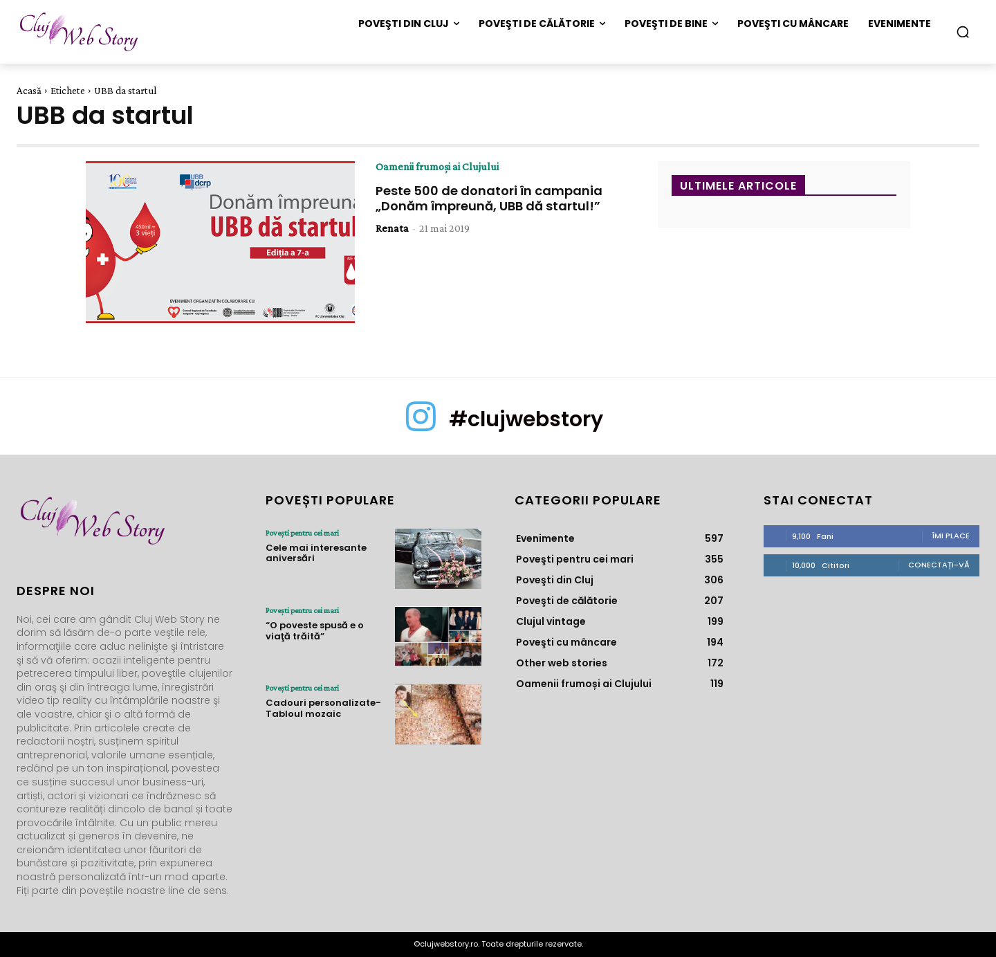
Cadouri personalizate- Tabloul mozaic (323, 708)
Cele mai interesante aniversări (316, 553)
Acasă (29, 90)
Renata (392, 228)
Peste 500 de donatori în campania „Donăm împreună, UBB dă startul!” (489, 198)
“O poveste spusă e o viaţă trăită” (315, 631)
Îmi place (951, 535)
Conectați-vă (939, 564)
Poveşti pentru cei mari (302, 533)
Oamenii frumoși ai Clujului (437, 166)
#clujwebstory (526, 419)
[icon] (421, 427)
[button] (962, 31)
